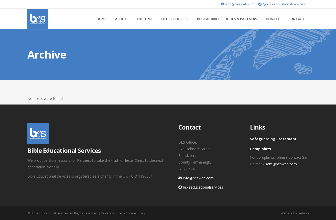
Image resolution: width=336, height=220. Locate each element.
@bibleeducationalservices (281, 4)
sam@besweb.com (281, 163)
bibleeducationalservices (200, 187)
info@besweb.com (237, 4)
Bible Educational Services (49, 213)
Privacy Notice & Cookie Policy (123, 213)
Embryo (303, 213)
